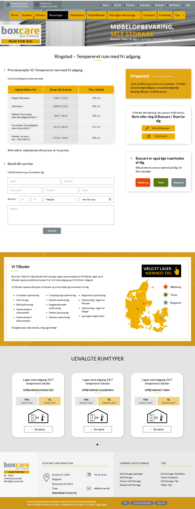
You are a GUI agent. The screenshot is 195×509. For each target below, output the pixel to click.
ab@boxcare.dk (102, 488)
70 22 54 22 (161, 136)
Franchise (145, 5)
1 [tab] (97, 444)
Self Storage (126, 477)
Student (27, 15)
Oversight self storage (122, 15)
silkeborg (143, 182)
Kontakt (159, 5)
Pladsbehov (77, 15)
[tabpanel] (38, 405)
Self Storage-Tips (170, 481)
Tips (177, 15)
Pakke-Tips (166, 485)
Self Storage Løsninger (131, 473)
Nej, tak (161, 503)
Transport (149, 15)
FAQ (187, 5)
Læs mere (101, 504)
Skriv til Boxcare (160, 128)
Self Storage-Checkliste (173, 473)
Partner (130, 5)
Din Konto (174, 5)
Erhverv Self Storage (130, 481)
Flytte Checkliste (169, 477)
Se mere (39, 429)
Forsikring (165, 15)
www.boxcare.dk (13, 478)
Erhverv (40, 15)
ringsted (179, 182)
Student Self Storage (130, 485)
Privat (14, 15)
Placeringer (56, 15)
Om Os (117, 5)
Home (105, 5)
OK (125, 503)
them (161, 182)
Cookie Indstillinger (142, 503)
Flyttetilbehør (96, 15)
